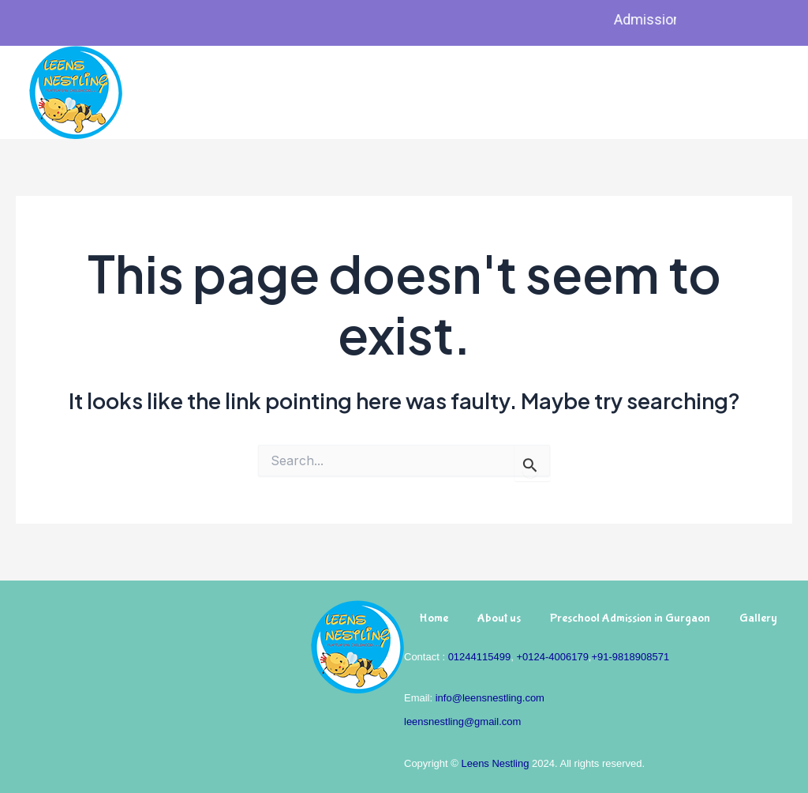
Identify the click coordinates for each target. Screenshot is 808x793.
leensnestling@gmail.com (462, 721)
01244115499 (479, 657)
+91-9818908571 (630, 657)
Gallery (758, 618)
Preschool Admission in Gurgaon (630, 618)
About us (499, 618)
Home (433, 618)
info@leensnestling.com (490, 698)
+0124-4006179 (552, 657)
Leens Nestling (495, 763)
